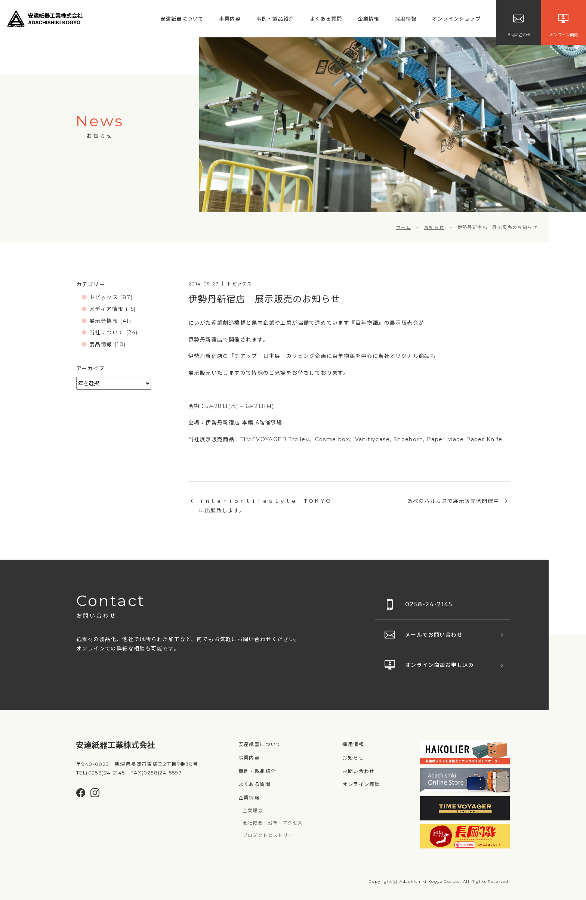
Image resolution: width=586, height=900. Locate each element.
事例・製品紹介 (275, 19)
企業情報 (368, 19)
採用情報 (406, 19)
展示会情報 (103, 321)
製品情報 (100, 344)
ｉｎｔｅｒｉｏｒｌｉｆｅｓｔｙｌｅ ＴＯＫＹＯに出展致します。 (265, 506)
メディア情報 (106, 309)
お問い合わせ (358, 771)
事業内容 (230, 19)
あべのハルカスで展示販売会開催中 (453, 501)
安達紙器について (181, 19)
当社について (106, 332)
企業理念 (253, 810)
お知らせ (353, 758)
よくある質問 (326, 19)
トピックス (103, 297)
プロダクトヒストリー (268, 835)
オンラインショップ (456, 19)
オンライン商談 (361, 784)
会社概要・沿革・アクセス (273, 823)
